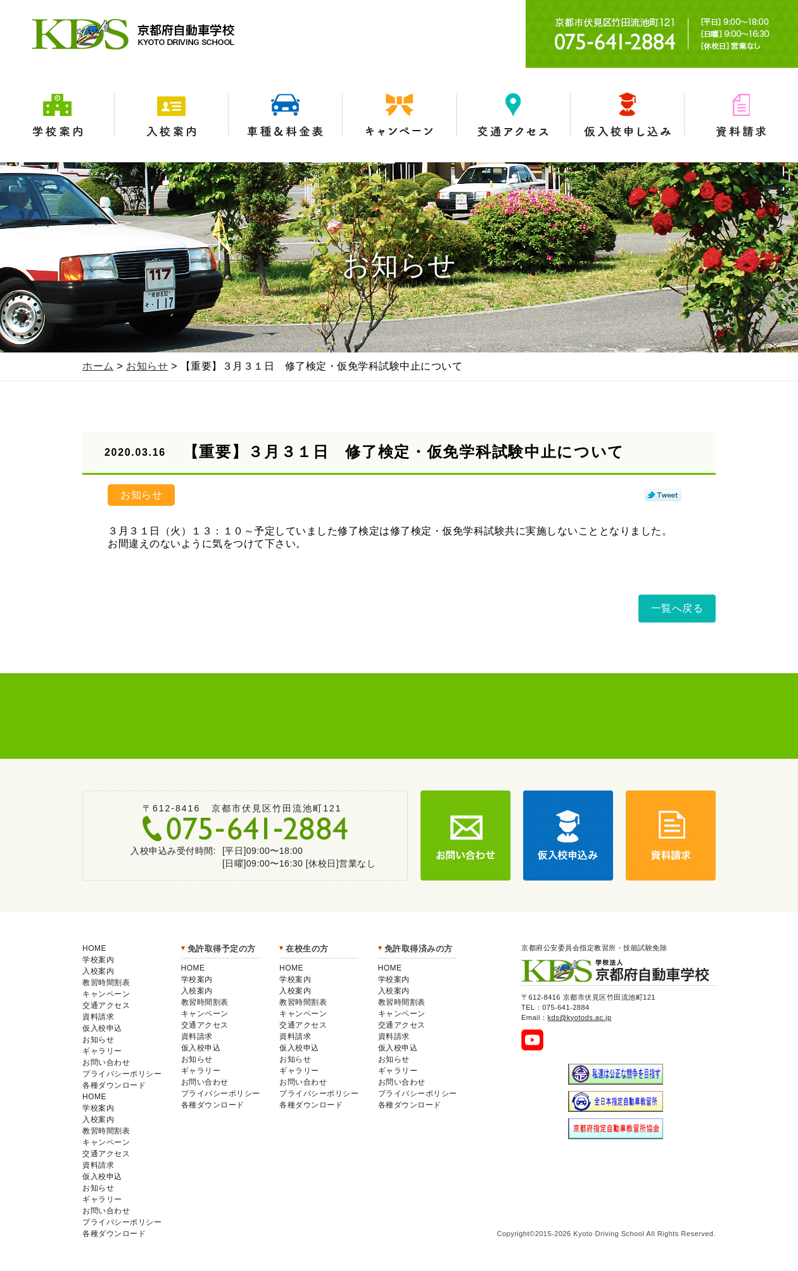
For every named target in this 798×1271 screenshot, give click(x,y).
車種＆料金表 (285, 115)
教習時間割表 (106, 982)
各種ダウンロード (114, 1085)
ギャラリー (102, 1051)
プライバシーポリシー (122, 1073)
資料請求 (741, 115)
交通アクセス (513, 115)
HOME (94, 948)
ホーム (98, 366)
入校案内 (171, 115)
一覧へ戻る (677, 608)
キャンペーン (399, 115)
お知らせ (147, 366)
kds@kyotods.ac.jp (580, 1017)
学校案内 (57, 115)
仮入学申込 (627, 115)
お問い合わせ (106, 1062)
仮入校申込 (102, 1028)
